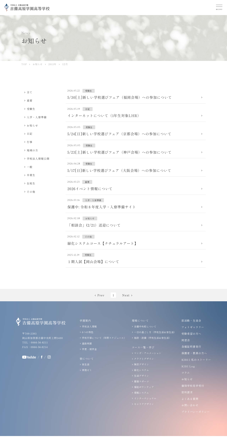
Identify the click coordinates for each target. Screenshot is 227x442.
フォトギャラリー (192, 333)
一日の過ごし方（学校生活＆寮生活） (155, 338)
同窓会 (185, 346)
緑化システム (141, 375)
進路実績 (86, 349)
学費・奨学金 (88, 354)
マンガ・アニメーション (147, 358)
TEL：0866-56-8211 (35, 348)
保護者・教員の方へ (193, 359)
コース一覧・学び (142, 353)
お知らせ (186, 385)
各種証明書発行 (191, 352)
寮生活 (85, 370)
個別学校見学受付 (192, 391)
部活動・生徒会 (191, 326)
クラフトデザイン (143, 364)
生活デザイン (141, 381)
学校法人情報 (88, 332)
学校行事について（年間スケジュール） (103, 343)
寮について (86, 364)
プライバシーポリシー (195, 417)
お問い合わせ (189, 411)
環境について (139, 326)
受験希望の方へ (191, 339)
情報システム (141, 397)
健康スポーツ (141, 386)
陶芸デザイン (141, 370)
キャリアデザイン (143, 408)
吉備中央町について (145, 332)
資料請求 (186, 398)
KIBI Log (188, 372)
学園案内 (84, 326)
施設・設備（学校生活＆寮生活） (152, 343)
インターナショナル (145, 403)
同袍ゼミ (86, 375)
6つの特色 (87, 338)
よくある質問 (189, 404)
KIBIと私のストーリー (196, 365)
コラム (185, 378)
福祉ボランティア (143, 392)
